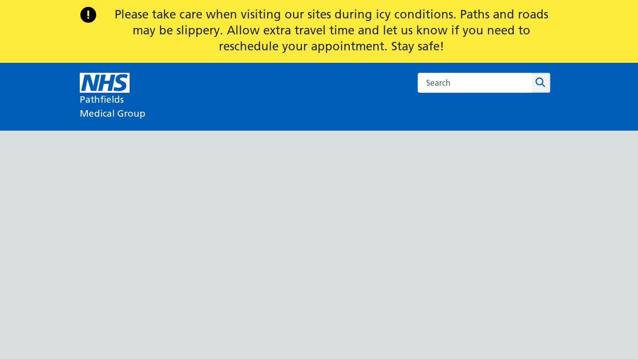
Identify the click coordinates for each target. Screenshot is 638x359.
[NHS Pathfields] (113, 97)
